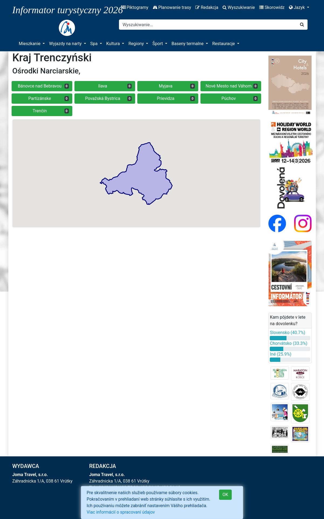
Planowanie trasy (172, 7)
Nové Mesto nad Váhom (232, 86)
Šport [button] (158, 43)
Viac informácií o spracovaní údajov (121, 512)
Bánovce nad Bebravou (43, 86)
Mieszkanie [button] (30, 43)
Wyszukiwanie (239, 7)
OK (225, 494)
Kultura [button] (113, 43)
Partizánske (48, 98)
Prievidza (176, 98)
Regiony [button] (136, 43)
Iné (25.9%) (280, 354)
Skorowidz (272, 7)
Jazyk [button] (297, 7)
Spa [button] (94, 43)
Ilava (115, 86)
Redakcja (206, 7)
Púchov (239, 98)
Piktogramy (134, 7)
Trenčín (51, 110)
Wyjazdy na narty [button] (66, 43)
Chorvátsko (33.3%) (288, 343)
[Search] (208, 24)
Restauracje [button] (224, 43)
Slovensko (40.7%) (287, 332)
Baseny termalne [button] (188, 43)
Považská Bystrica (108, 98)
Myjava (177, 86)
